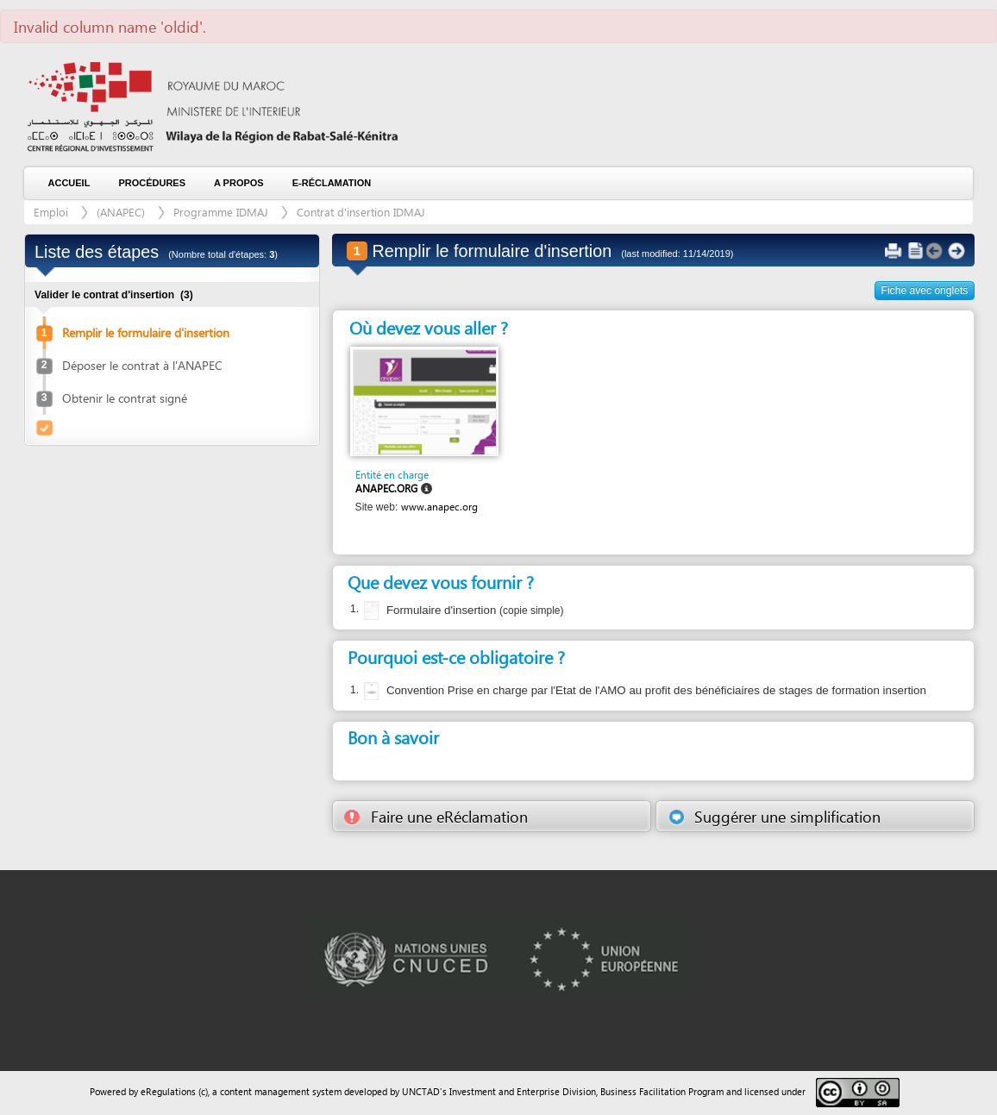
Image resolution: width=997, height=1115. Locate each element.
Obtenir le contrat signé (124, 398)
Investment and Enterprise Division (522, 1091)
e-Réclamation (331, 183)
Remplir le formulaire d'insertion (145, 332)
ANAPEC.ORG (386, 488)
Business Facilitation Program (662, 1091)
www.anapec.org (439, 506)
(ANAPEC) (121, 211)
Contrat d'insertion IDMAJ (361, 211)
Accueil (69, 183)
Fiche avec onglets (925, 291)
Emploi (53, 211)
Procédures (151, 183)
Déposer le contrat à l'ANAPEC (142, 365)
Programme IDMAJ (220, 211)
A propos (239, 183)
